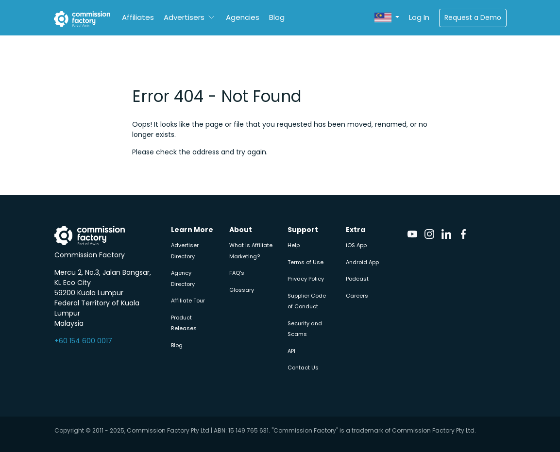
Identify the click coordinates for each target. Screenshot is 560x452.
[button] (387, 18)
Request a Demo (472, 17)
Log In (419, 17)
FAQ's (236, 273)
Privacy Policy (306, 279)
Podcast (357, 279)
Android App (362, 262)
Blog (277, 17)
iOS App (356, 245)
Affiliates (138, 17)
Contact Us (303, 367)
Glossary (241, 290)
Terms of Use (305, 262)
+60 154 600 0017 (83, 341)
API (291, 351)
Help (294, 245)
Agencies (242, 17)
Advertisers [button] (184, 17)
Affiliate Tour (188, 300)
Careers (357, 296)
